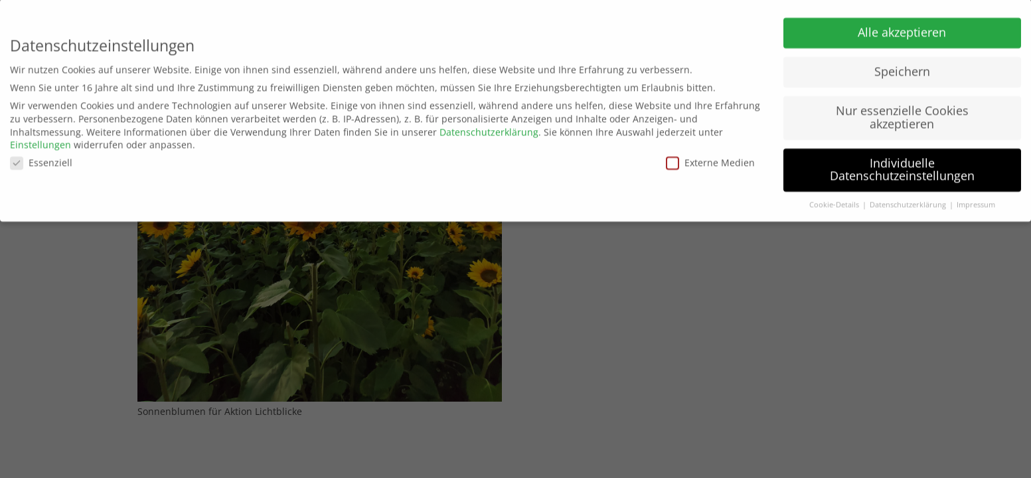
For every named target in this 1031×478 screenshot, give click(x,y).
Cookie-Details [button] (835, 201)
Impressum (976, 201)
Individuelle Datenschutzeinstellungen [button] (902, 166)
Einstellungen (40, 141)
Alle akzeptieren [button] (902, 29)
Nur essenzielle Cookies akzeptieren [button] (902, 113)
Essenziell (41, 159)
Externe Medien (710, 159)
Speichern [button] (902, 68)
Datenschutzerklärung (488, 128)
